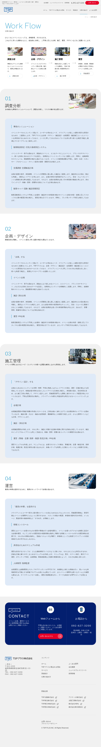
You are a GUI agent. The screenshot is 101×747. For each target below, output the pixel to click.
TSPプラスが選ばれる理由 (56, 10)
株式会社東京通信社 (76, 707)
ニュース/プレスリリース (56, 2)
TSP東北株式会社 (47, 700)
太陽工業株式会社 (75, 700)
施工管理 (63, 76)
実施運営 (86, 73)
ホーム (45, 10)
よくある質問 (93, 10)
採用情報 (67, 2)
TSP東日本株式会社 (48, 704)
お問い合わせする (46, 636)
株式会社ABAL (74, 704)
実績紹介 (75, 10)
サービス (68, 10)
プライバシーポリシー (49, 723)
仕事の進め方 (83, 10)
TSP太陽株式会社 (47, 697)
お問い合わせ (92, 2)
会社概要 (46, 2)
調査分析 (16, 76)
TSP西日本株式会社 (48, 707)
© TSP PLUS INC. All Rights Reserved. (55, 728)
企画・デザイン (39, 76)
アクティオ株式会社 (76, 697)
